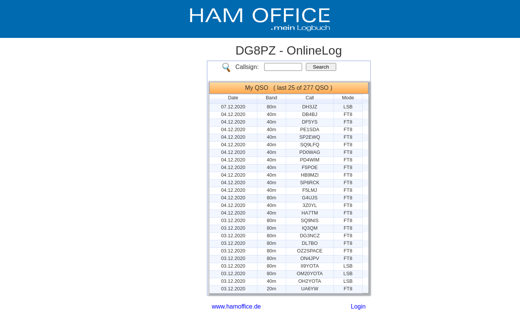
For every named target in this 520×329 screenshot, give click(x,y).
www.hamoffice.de (236, 306)
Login (358, 306)
